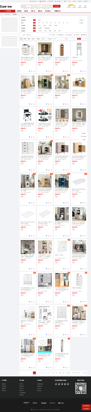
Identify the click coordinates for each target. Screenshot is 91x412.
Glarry (39, 20)
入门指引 (74, 1)
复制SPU (84, 34)
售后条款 (22, 386)
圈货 (50, 30)
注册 (69, 1)
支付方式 (22, 388)
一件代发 (40, 30)
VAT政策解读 (22, 392)
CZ (55, 22)
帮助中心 (80, 1)
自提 (55, 30)
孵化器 (52, 8)
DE (47, 22)
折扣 (33, 11)
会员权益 (85, 1)
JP (63, 22)
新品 (40, 11)
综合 (21, 38)
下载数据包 (60, 34)
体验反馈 (22, 394)
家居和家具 (7, 14)
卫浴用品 (15, 14)
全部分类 (7, 11)
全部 (34, 20)
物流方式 (22, 390)
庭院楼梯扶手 (26, 8)
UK (43, 22)
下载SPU (77, 34)
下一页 (67, 372)
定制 (59, 30)
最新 (25, 38)
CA (59, 22)
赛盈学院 (4, 388)
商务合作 (39, 390)
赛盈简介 (4, 384)
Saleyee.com (44, 409)
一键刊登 (53, 34)
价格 (33, 38)
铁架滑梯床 (38, 8)
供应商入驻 (39, 386)
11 (63, 372)
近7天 (39, 25)
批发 (45, 30)
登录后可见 (23, 62)
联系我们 (4, 390)
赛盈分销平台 (6, 6)
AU (67, 22)
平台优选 (48, 11)
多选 (81, 20)
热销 (26, 11)
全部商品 (19, 11)
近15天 (44, 25)
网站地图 (57, 409)
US (38, 22)
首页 (1, 14)
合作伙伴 (39, 388)
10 (60, 372)
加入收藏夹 (69, 34)
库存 (43, 38)
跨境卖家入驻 (40, 384)
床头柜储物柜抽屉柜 (46, 8)
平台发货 (40, 28)
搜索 (57, 6)
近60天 (56, 25)
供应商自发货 (47, 28)
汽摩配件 (57, 11)
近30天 (50, 25)
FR (51, 22)
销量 (29, 38)
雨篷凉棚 (32, 8)
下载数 (38, 38)
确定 (79, 38)
